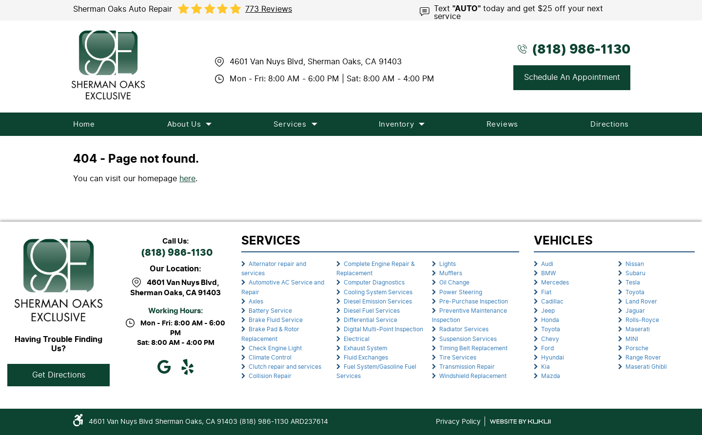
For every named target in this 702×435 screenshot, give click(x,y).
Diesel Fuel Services (372, 310)
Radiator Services (463, 329)
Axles (256, 301)
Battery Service (270, 310)
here (187, 178)
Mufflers (450, 273)
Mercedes (555, 282)
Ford (547, 348)
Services (290, 124)
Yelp (187, 367)
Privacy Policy (458, 421)
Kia (545, 366)
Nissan (634, 264)
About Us (184, 124)
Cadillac (552, 301)
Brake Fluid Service (276, 320)
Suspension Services (468, 339)
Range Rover (643, 357)
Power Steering (460, 292)
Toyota (550, 329)
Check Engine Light (275, 348)
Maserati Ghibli (646, 366)
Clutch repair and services (285, 366)
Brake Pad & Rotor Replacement (270, 334)
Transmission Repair (467, 366)
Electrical (357, 339)
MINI (631, 339)
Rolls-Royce (642, 320)
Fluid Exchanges (366, 357)
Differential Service (370, 320)
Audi (547, 264)
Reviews (502, 124)
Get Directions (58, 374)
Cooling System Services (378, 292)
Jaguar (635, 310)
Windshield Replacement (473, 376)
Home (84, 124)
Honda (550, 320)
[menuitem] (84, 124)
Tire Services (457, 357)
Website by (520, 421)
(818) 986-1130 (177, 253)
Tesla (632, 282)
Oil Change (454, 282)
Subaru (635, 273)
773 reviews (268, 9)
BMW (548, 273)
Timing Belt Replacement (473, 348)
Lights (447, 264)
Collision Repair (270, 376)
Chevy (550, 339)
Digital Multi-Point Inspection (383, 329)
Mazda (550, 376)
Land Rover (641, 301)
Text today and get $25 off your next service (518, 11)
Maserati (637, 329)
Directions (609, 124)
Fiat (546, 292)
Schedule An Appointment (572, 77)
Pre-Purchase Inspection (473, 301)
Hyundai (552, 357)
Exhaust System (365, 348)
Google (164, 367)
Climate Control (270, 357)
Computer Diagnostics (374, 282)
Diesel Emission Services (378, 301)
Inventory (396, 124)
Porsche (636, 348)
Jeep (548, 310)
